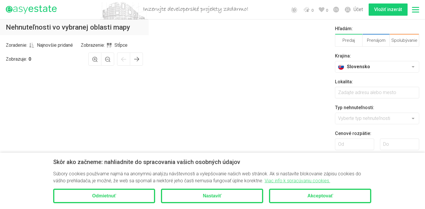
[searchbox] (377, 92)
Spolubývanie (404, 40)
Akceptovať (320, 195)
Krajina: (343, 56)
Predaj (348, 40)
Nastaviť (212, 195)
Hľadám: (344, 28)
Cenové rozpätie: (353, 133)
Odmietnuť (104, 195)
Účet (357, 9)
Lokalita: (344, 81)
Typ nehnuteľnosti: (354, 107)
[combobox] (51, 45)
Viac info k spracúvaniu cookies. (297, 180)
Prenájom (376, 40)
